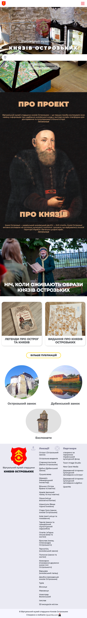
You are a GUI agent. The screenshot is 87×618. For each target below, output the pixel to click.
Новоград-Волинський (45, 595)
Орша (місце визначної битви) (47, 499)
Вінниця (43, 587)
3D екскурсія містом (48, 604)
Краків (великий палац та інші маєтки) (49, 493)
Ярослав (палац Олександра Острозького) (46, 543)
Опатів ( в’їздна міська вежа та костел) (46, 534)
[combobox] (43, 66)
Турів (41, 583)
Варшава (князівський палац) (48, 572)
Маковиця (44, 591)
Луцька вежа (45, 474)
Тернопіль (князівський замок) (48, 550)
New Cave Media (70, 467)
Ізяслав (42, 600)
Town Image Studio (72, 463)
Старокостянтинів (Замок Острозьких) (48, 463)
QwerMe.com (53, 615)
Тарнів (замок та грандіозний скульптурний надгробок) (46, 525)
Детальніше (43, 121)
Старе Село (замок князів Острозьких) (48, 511)
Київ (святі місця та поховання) (48, 517)
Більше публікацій (43, 355)
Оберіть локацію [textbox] (44, 66)
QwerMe (67, 487)
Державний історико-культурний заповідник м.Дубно (73, 481)
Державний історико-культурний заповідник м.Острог (73, 472)
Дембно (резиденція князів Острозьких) (49, 578)
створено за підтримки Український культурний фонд (71, 456)
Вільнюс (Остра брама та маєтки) (47, 487)
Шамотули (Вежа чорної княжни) (47, 505)
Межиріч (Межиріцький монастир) (46, 480)
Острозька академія (48, 459)
